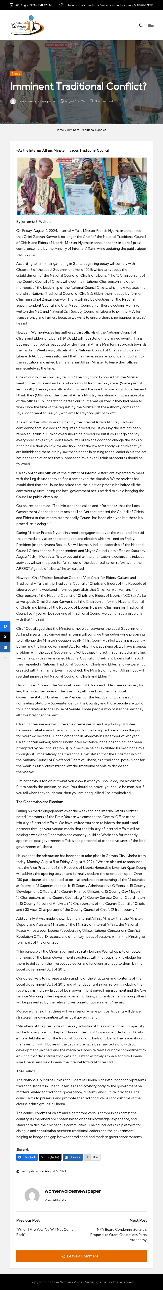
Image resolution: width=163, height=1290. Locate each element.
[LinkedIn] (73, 1157)
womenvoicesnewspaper (73, 1191)
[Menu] (150, 25)
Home (60, 130)
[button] (55, 1200)
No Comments (101, 101)
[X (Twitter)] (50, 1157)
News (16, 74)
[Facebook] (27, 1157)
